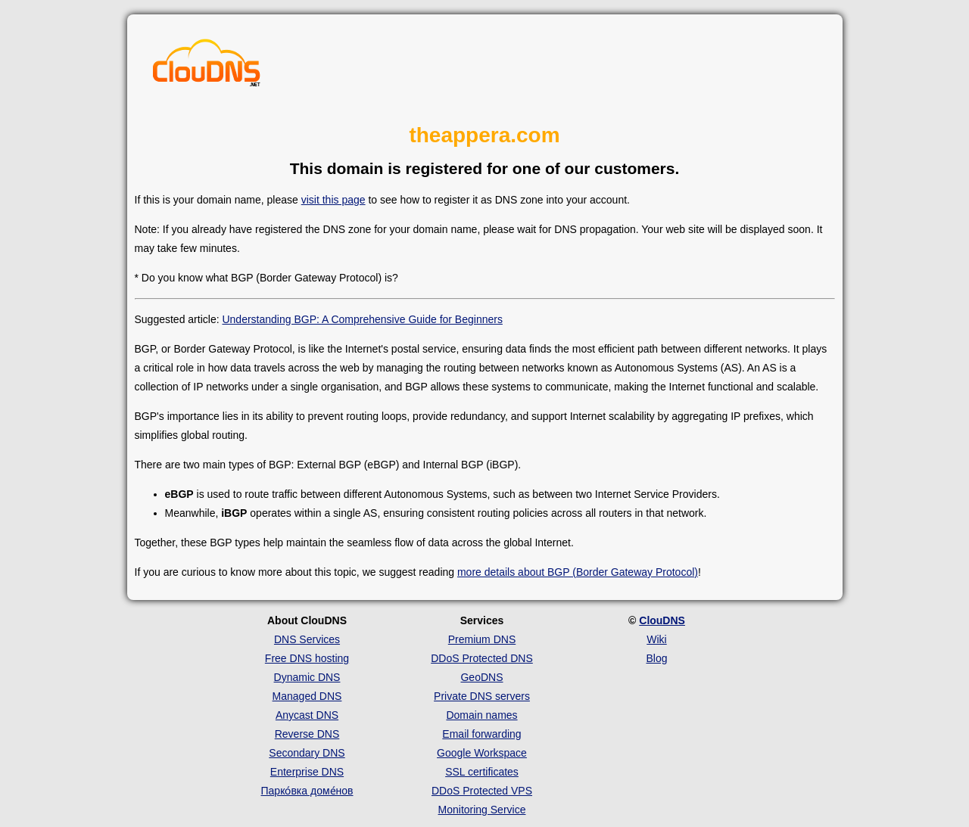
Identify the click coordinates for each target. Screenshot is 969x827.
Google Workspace (482, 753)
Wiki (656, 639)
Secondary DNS (306, 753)
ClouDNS (662, 620)
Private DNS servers (482, 696)
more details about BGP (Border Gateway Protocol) (577, 572)
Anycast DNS (307, 715)
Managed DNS (307, 696)
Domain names (481, 715)
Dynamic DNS (307, 677)
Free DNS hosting (307, 658)
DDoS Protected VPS (482, 791)
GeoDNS (481, 677)
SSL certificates (482, 772)
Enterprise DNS (307, 772)
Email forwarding (481, 734)
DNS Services (307, 639)
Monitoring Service (482, 810)
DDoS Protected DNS (482, 658)
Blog (656, 658)
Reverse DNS (307, 734)
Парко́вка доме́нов (307, 791)
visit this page (333, 200)
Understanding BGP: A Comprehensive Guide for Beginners (362, 319)
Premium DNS (482, 639)
